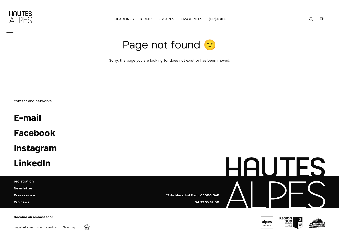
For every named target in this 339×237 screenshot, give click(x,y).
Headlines (124, 19)
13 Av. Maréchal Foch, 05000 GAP (192, 195)
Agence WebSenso (87, 227)
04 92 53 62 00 (207, 202)
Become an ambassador (33, 217)
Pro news (21, 202)
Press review (24, 195)
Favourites (191, 19)
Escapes (166, 19)
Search (310, 19)
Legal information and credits (35, 227)
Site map (69, 227)
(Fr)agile (217, 19)
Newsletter (23, 188)
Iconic (146, 19)
